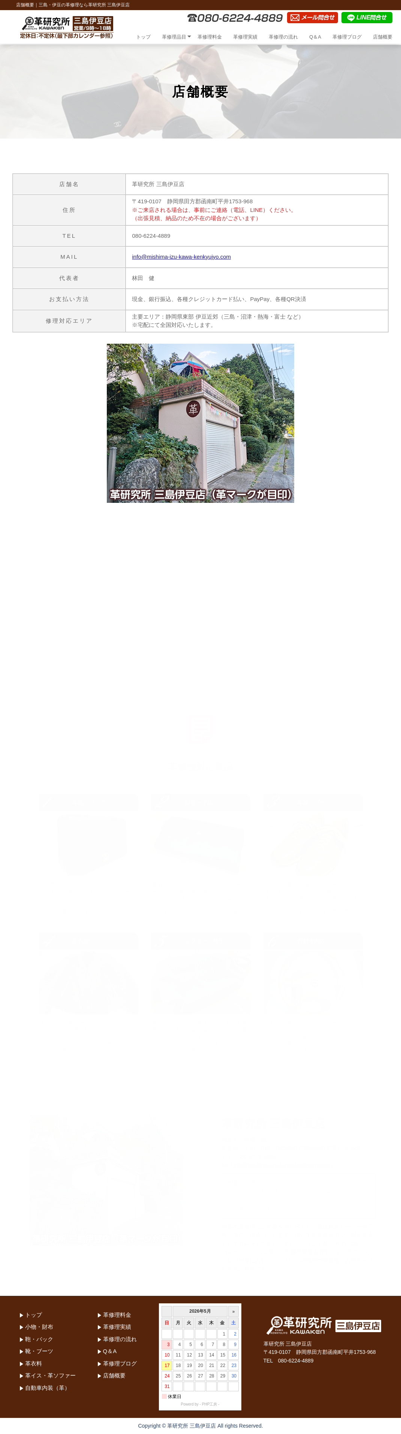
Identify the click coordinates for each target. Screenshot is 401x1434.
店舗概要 (382, 37)
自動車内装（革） (47, 1388)
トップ (143, 37)
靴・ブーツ (39, 1351)
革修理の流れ (283, 37)
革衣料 (33, 1363)
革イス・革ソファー (50, 1375)
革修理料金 (210, 37)
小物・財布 (39, 1327)
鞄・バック (39, 1339)
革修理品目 (174, 37)
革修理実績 (245, 37)
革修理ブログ (347, 37)
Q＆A (315, 37)
